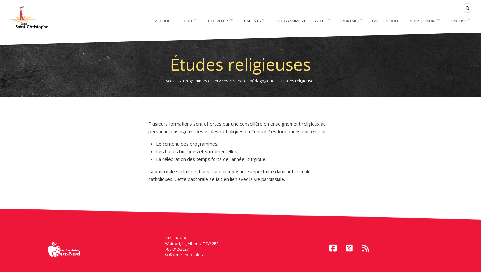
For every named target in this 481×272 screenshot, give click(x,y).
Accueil (172, 81)
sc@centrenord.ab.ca (185, 254)
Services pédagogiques (255, 81)
